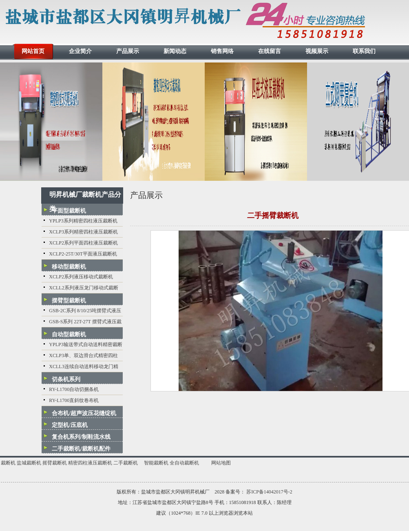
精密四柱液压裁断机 (90, 463)
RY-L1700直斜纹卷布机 (74, 400)
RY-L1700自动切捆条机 (74, 389)
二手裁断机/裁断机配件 (81, 449)
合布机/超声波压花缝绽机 (84, 413)
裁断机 (8, 463)
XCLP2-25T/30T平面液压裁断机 (83, 254)
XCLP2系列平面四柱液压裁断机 (83, 243)
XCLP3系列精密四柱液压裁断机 (83, 232)
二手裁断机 (125, 463)
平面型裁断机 (69, 211)
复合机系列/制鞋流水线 (81, 437)
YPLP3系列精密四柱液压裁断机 (83, 221)
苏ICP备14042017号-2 (269, 492)
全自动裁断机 (184, 463)
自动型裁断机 (69, 334)
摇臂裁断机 (54, 463)
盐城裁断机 (29, 463)
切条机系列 (66, 379)
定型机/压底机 (70, 425)
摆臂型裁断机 (69, 301)
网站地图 (221, 463)
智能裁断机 (156, 463)
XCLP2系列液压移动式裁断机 (81, 277)
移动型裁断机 (69, 267)
